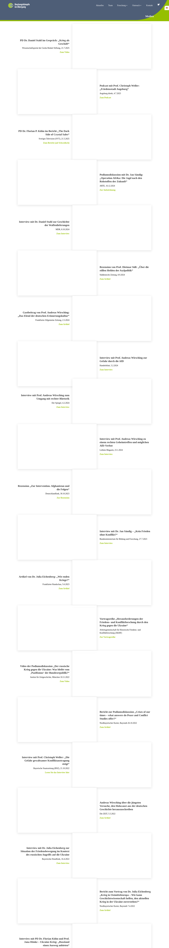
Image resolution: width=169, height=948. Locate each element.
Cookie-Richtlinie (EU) (152, 925)
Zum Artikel (105, 267)
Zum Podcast (105, 96)
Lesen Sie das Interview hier (57, 732)
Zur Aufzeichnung (107, 183)
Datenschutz (133, 925)
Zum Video (64, 53)
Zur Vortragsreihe (107, 605)
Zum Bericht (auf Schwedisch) (56, 139)
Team (111, 5)
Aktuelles (101, 5)
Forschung (123, 5)
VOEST (77, 943)
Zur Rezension (63, 473)
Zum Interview (62, 224)
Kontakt (150, 5)
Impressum (119, 925)
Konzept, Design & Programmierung (84, 941)
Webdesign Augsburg (87, 943)
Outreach (138, 5)
